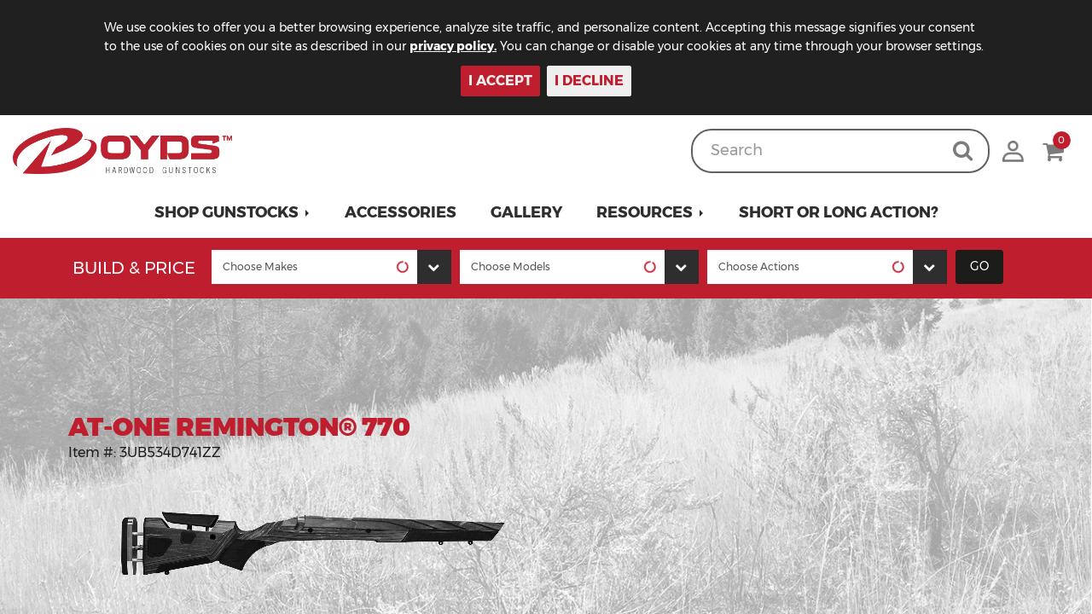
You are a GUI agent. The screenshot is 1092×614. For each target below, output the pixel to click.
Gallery (526, 212)
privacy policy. (453, 46)
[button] (232, 212)
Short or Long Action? (838, 212)
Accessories (400, 212)
